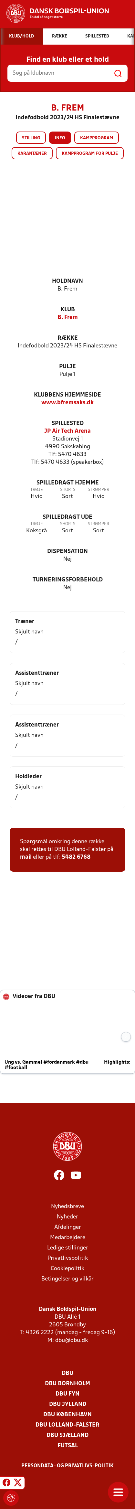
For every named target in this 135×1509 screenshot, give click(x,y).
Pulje (67, 366)
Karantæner (32, 154)
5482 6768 (76, 857)
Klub (67, 310)
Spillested (68, 423)
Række (67, 338)
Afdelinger (67, 1227)
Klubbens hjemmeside (67, 395)
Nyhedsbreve (67, 1206)
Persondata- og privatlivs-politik (67, 1466)
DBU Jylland (67, 1404)
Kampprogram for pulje (90, 154)
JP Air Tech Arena (67, 431)
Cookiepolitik (67, 1268)
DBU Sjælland (67, 1435)
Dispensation (67, 551)
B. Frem (67, 317)
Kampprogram (96, 138)
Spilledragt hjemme (67, 483)
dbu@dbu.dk (71, 1340)
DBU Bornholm (67, 1384)
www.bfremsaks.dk (67, 403)
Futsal (67, 1446)
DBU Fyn (67, 1394)
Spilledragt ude (67, 517)
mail (26, 857)
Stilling (31, 138)
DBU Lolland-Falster (67, 1425)
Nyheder (67, 1217)
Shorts (67, 490)
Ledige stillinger (67, 1248)
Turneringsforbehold (68, 580)
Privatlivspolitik (67, 1258)
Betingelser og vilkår (67, 1279)
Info (60, 138)
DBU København (67, 1415)
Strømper (98, 490)
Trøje (36, 490)
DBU (67, 1373)
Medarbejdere (67, 1237)
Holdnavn (67, 281)
